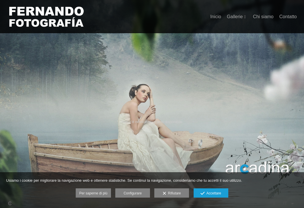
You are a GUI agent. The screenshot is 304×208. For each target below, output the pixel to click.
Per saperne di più (93, 193)
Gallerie (235, 16)
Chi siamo (263, 16)
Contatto (288, 16)
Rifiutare (172, 193)
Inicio (215, 16)
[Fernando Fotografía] (46, 19)
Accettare (211, 193)
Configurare (133, 193)
